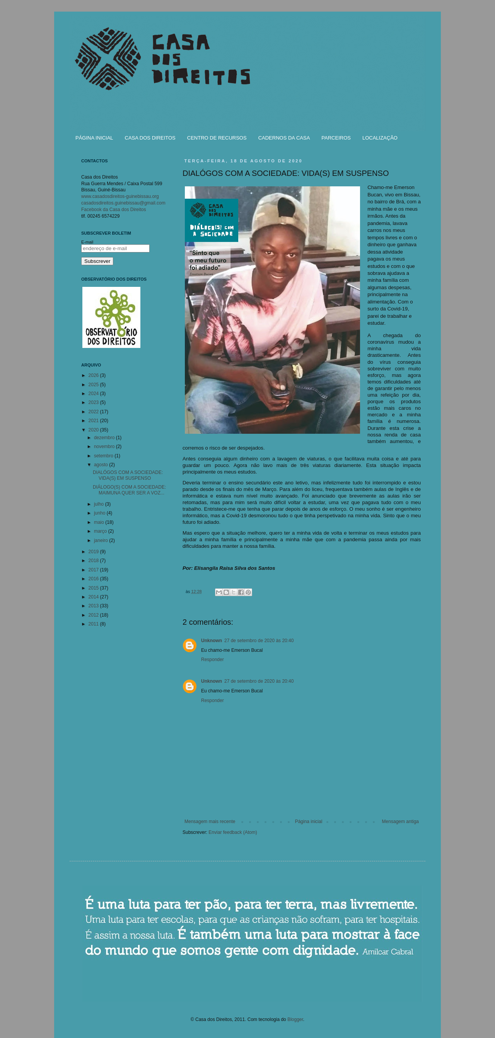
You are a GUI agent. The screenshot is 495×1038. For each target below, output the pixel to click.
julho (99, 504)
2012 (94, 615)
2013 (94, 605)
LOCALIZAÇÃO (380, 138)
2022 (94, 411)
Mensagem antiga (400, 821)
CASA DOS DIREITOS (150, 138)
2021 (94, 420)
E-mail (87, 242)
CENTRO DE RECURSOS (217, 138)
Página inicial (309, 821)
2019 (94, 551)
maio (99, 522)
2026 (94, 375)
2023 (94, 402)
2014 (94, 597)
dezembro (105, 437)
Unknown (211, 640)
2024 (94, 393)
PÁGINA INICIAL (94, 138)
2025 (94, 384)
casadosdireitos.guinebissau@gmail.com (123, 203)
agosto (101, 464)
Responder (212, 659)
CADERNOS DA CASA (284, 138)
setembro (104, 455)
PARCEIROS (336, 138)
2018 (94, 560)
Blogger (295, 1019)
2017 (94, 570)
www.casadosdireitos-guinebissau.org (120, 196)
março (101, 531)
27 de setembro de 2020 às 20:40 (259, 640)
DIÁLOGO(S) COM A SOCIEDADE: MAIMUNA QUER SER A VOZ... (129, 489)
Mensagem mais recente (209, 821)
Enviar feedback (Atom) (232, 832)
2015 (94, 588)
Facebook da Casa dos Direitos (113, 209)
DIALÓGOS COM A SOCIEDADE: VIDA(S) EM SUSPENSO (128, 475)
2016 (94, 578)
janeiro (101, 540)
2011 (94, 624)
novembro (105, 446)
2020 (94, 430)
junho (100, 513)
